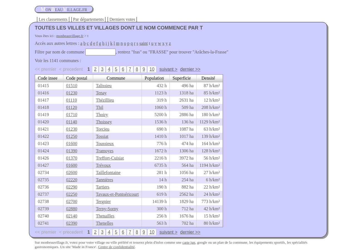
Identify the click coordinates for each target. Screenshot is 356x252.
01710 (71, 114)
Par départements (88, 19)
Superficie (181, 78)
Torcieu (103, 129)
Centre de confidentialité (116, 247)
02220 (71, 179)
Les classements (53, 19)
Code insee (48, 78)
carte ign (188, 242)
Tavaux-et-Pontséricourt (117, 194)
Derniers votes (122, 19)
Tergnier (103, 201)
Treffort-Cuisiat (110, 158)
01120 (71, 107)
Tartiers (103, 187)
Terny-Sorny (107, 208)
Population (154, 78)
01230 (71, 92)
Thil (99, 107)
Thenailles (105, 216)
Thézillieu (105, 100)
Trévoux (103, 165)
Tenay (101, 92)
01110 (71, 100)
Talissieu (104, 85)
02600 (71, 172)
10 (151, 69)
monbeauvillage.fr (69, 36)
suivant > (168, 69)
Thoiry (102, 114)
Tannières (104, 179)
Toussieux (105, 143)
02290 (71, 187)
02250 (71, 194)
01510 (71, 85)
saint (143, 43)
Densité (208, 78)
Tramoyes (104, 150)
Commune (116, 78)
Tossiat (102, 136)
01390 (71, 150)
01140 (71, 121)
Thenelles (104, 223)
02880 (71, 208)
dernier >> (190, 69)
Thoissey (104, 121)
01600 (71, 143)
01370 (71, 158)
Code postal (76, 78)
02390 (71, 223)
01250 (71, 136)
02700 (71, 201)
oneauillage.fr (64, 9)
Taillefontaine (108, 172)
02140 (71, 216)
